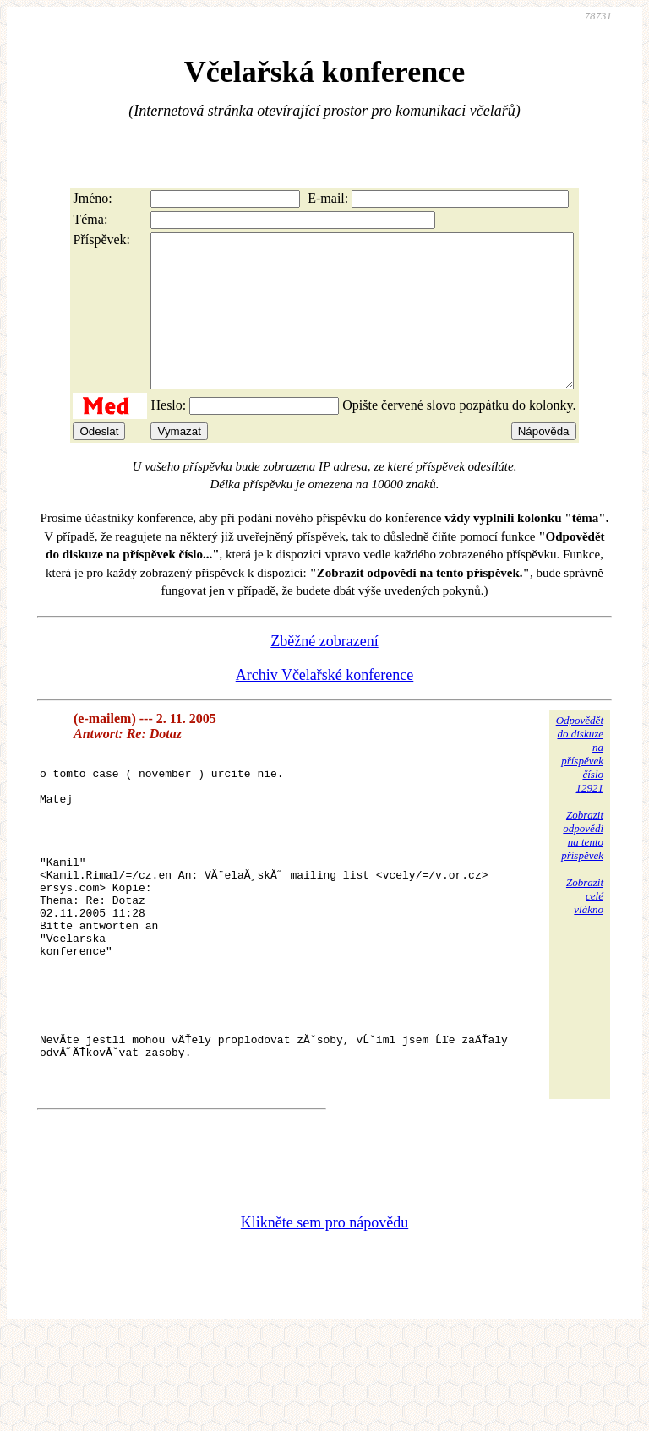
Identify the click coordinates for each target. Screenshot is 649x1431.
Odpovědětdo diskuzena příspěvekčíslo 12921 (579, 784)
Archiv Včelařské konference (325, 705)
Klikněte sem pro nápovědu (324, 1318)
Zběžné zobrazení (324, 671)
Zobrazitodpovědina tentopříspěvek (582, 865)
